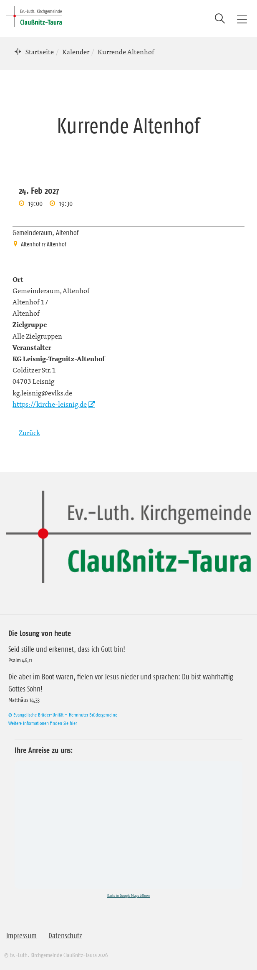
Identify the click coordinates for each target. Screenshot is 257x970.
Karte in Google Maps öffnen (128, 895)
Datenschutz (65, 935)
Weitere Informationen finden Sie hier (42, 723)
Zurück (29, 432)
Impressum (21, 935)
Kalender (75, 51)
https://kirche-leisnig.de (50, 404)
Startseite (39, 51)
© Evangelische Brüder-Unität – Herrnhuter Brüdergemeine (62, 715)
